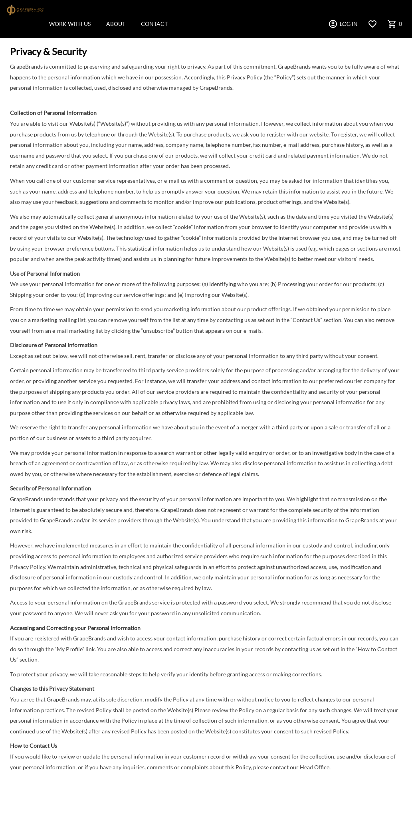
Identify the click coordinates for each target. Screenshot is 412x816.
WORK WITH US (70, 23)
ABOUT (115, 23)
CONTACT (154, 23)
